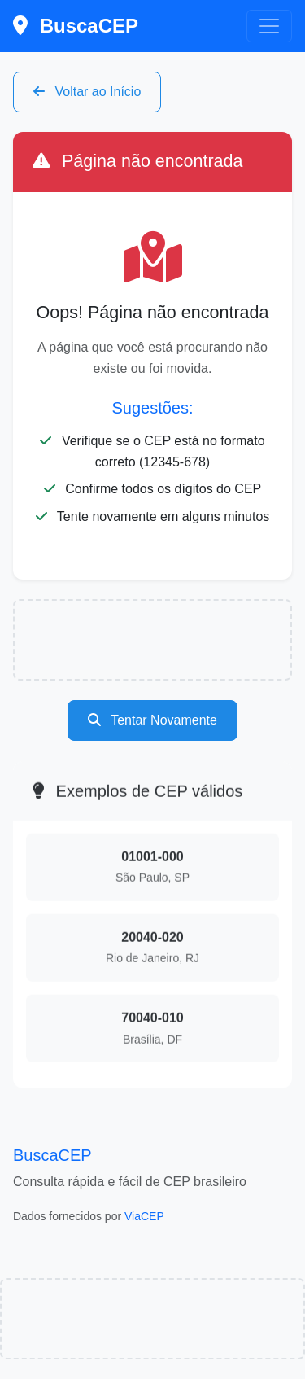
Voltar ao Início (87, 91)
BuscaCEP (75, 26)
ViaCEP (144, 1216)
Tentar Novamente (152, 720)
